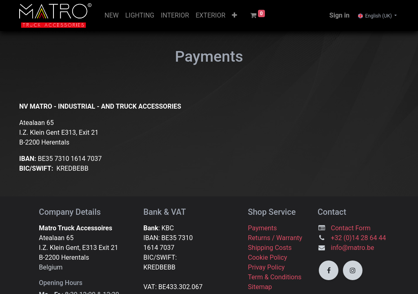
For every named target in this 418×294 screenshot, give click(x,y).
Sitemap (260, 287)
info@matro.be (353, 248)
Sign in (339, 15)
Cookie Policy (267, 257)
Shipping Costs (270, 248)
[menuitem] (111, 15)
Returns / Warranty (275, 238)
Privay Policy (266, 267)
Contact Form (351, 228)
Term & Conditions (274, 277)
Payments (262, 228)
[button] (234, 15)
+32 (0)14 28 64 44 (358, 238)
